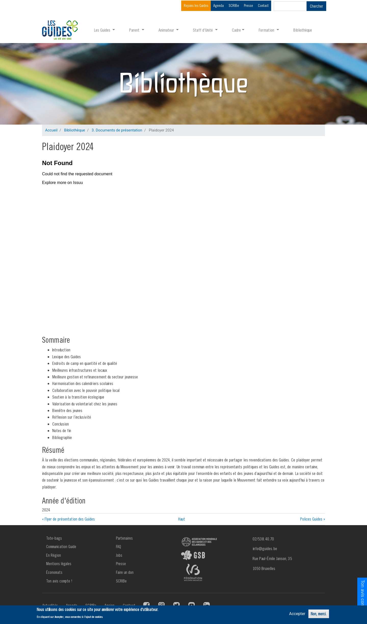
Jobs (119, 555)
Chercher (316, 6)
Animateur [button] (167, 30)
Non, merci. (319, 614)
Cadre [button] (236, 30)
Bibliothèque (302, 30)
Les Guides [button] (102, 30)
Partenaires (124, 538)
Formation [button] (267, 30)
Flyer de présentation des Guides (68, 519)
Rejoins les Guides (196, 5)
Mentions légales (58, 563)
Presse (248, 5)
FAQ (118, 546)
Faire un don (125, 572)
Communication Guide (61, 546)
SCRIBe (234, 5)
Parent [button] (134, 30)
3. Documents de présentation (117, 130)
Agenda (218, 5)
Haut (181, 519)
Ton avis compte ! (59, 581)
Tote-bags (54, 538)
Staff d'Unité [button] (203, 30)
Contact (263, 5)
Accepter (297, 613)
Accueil (51, 130)
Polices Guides (312, 519)
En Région (53, 555)
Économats (54, 572)
